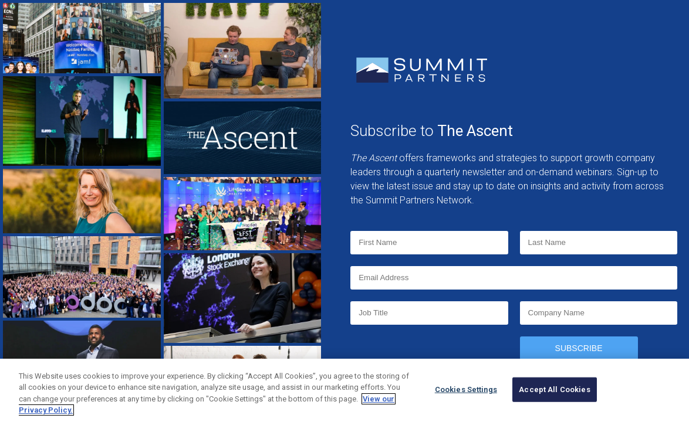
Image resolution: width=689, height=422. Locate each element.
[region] (344, 390)
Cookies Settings (466, 389)
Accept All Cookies (554, 389)
